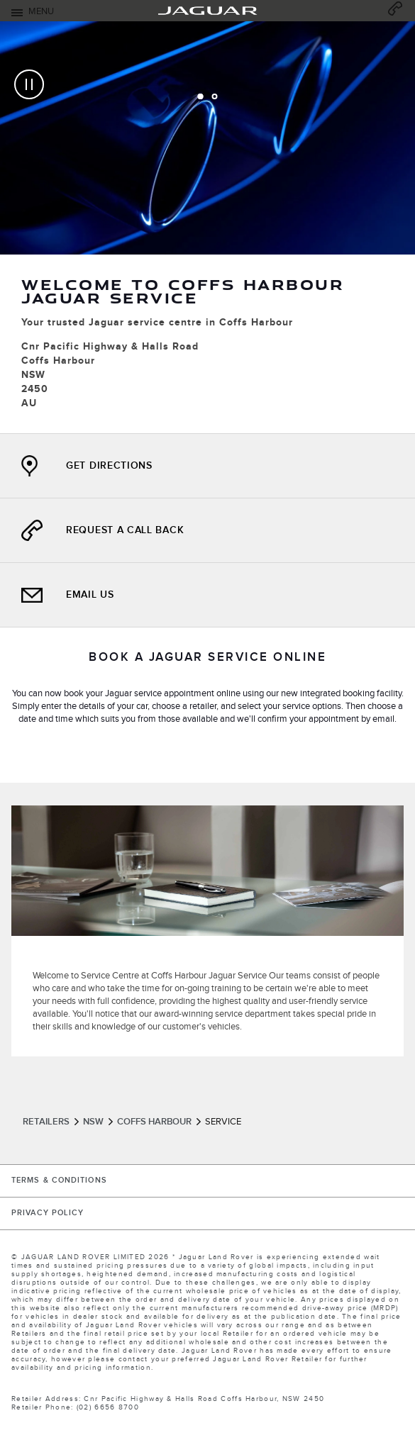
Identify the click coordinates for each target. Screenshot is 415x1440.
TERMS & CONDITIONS (59, 1180)
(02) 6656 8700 (108, 1407)
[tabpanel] (207, 227)
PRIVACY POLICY (47, 1213)
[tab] (201, 96)
